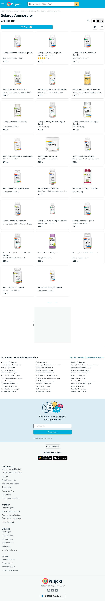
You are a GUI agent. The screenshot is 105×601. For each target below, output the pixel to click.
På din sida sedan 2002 (11, 473)
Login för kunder (8, 522)
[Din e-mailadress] (52, 426)
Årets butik (6, 487)
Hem (2, 11)
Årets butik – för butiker (11, 518)
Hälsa (22, 11)
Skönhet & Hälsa (12, 11)
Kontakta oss (7, 539)
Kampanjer (6, 494)
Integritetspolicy (8, 567)
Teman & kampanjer (10, 483)
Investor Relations (9, 550)
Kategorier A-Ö (8, 491)
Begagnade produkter (11, 498)
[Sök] (76, 4)
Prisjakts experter (9, 480)
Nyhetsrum (6, 546)
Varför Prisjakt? (8, 508)
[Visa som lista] (98, 21)
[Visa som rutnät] (94, 21)
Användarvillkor (8, 559)
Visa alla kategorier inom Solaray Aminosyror (87, 357)
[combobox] (51, 4)
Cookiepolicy (7, 563)
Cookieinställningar (10, 570)
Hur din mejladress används (42, 438)
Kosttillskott (30, 11)
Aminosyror (41, 11)
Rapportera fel (52, 303)
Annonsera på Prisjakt (11, 515)
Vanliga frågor (7, 535)
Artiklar (5, 476)
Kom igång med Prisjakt (11, 469)
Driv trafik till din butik (11, 511)
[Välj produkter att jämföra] (94, 27)
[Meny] (3, 4)
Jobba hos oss (7, 543)
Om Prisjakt (6, 532)
